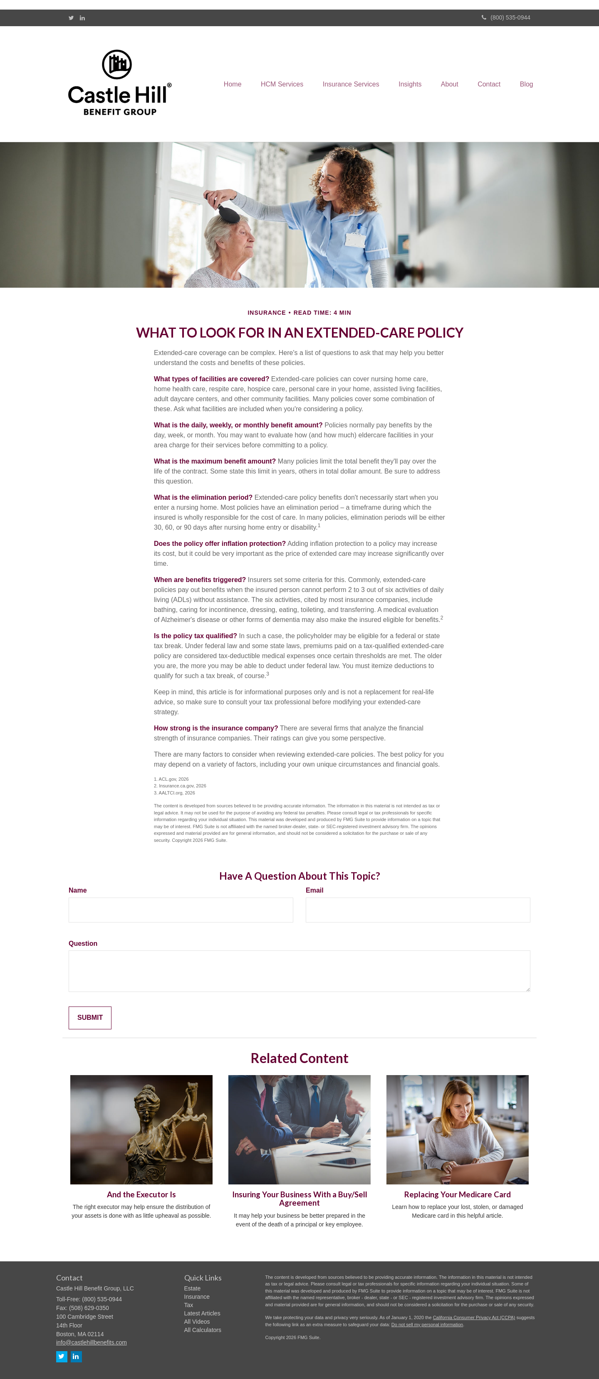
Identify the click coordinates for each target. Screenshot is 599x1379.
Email (315, 890)
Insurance (197, 1296)
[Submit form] (90, 1017)
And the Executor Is (141, 1194)
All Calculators (202, 1330)
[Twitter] (71, 18)
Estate (192, 1288)
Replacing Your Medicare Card (457, 1194)
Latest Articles (202, 1313)
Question (83, 943)
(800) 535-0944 (506, 17)
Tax (188, 1305)
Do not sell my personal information (427, 1324)
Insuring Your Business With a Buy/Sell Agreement (299, 1199)
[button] (274, 84)
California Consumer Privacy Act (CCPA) (474, 1317)
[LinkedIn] (82, 18)
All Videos (197, 1321)
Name (78, 890)
